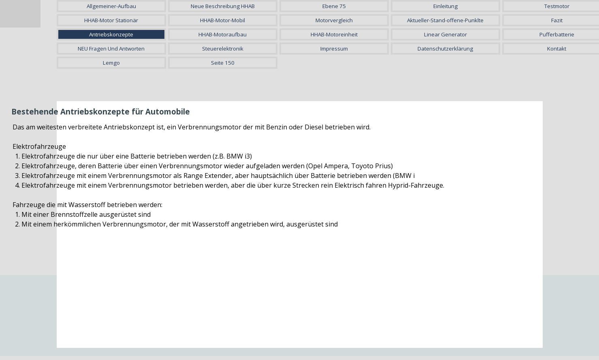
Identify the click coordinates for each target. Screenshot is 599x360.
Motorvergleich (334, 20)
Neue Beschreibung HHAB (223, 6)
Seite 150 (222, 62)
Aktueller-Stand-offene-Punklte (445, 20)
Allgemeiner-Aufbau (111, 6)
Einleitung (445, 6)
